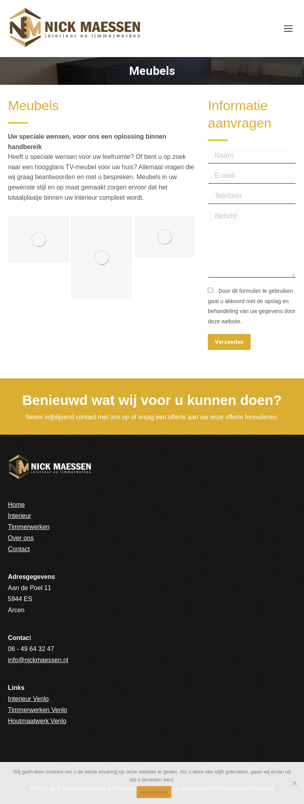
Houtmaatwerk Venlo (37, 721)
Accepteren (154, 792)
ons (28, 538)
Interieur (19, 515)
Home (16, 504)
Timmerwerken (28, 526)
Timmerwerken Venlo (37, 710)
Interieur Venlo (28, 698)
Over (15, 538)
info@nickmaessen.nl (38, 660)
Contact (19, 549)
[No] (294, 783)
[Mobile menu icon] (288, 28)
